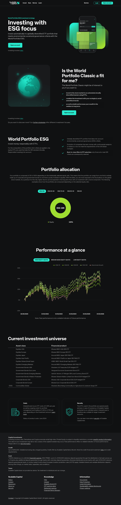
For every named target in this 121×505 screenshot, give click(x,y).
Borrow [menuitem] (35, 3)
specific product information (102, 439)
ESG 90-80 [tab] (51, 191)
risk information (26, 444)
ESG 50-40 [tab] (70, 191)
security (96, 418)
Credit (10, 448)
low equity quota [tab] (79, 260)
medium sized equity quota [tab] (60, 260)
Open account (15, 45)
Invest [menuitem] (25, 3)
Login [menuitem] (96, 3)
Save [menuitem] (29, 3)
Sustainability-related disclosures (90, 486)
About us (11, 486)
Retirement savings (50, 488)
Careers (10, 482)
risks (21, 50)
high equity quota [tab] (41, 260)
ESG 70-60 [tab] (61, 191)
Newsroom (11, 484)
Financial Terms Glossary (52, 490)
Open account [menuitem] (107, 3)
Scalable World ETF (50, 484)
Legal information (85, 484)
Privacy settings (85, 488)
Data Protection (85, 482)
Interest (46, 482)
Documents (83, 480)
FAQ (45, 480)
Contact (11, 498)
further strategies (39, 122)
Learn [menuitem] (40, 3)
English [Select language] (91, 3)
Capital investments (15, 437)
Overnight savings (35, 458)
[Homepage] (14, 3)
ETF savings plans (50, 486)
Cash (10, 456)
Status (10, 480)
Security (11, 488)
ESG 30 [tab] (79, 191)
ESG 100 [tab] (42, 191)
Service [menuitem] (86, 3)
